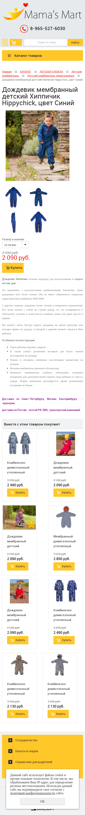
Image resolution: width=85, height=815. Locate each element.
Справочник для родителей (33, 762)
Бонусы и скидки (26, 751)
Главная (7, 71)
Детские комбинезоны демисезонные (50, 75)
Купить (16, 267)
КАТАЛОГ (25, 71)
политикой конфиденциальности (32, 793)
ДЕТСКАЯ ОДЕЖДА (51, 71)
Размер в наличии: (13, 239)
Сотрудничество (26, 740)
